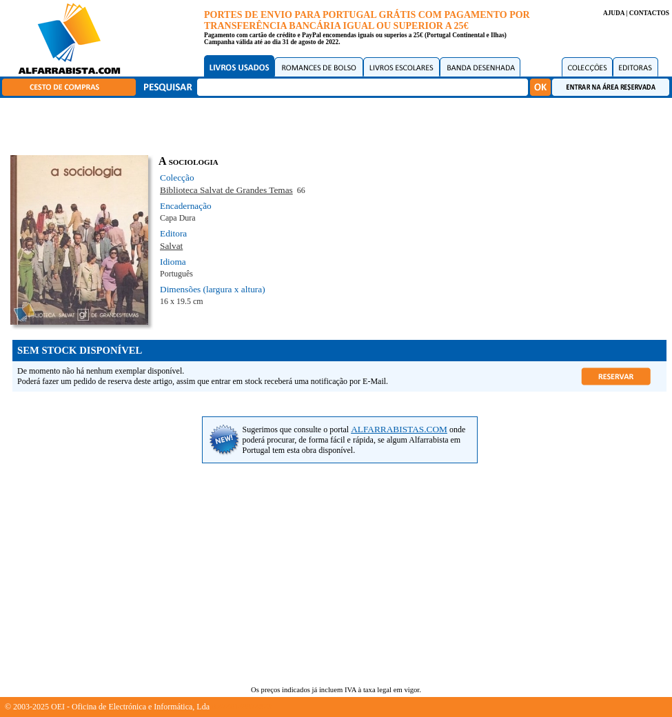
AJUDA (613, 13)
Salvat (171, 246)
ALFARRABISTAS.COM (399, 429)
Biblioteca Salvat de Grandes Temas (226, 190)
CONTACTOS (649, 13)
